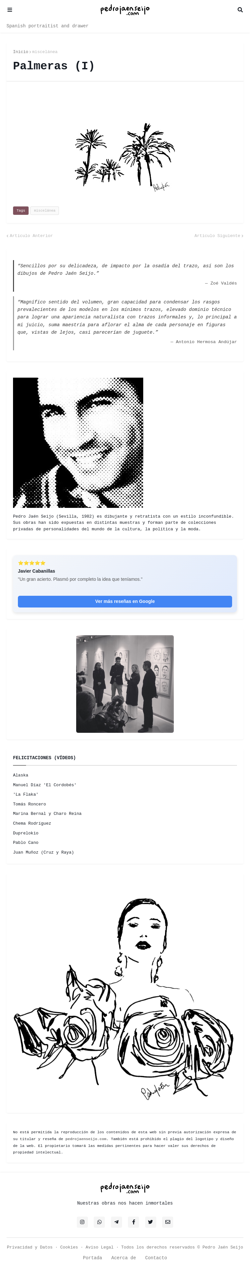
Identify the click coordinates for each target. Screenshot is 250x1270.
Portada (92, 1258)
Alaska (20, 775)
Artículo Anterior (31, 235)
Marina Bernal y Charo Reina (47, 813)
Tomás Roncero (29, 804)
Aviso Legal (100, 1247)
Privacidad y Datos (29, 1247)
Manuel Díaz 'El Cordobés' (44, 785)
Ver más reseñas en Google (125, 601)
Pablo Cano (25, 842)
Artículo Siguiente (217, 235)
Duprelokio (25, 833)
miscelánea (45, 51)
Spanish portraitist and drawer (48, 26)
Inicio (20, 51)
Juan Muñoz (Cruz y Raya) (43, 852)
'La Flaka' (25, 794)
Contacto (156, 1258)
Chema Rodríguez (32, 823)
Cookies (69, 1247)
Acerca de (123, 1258)
